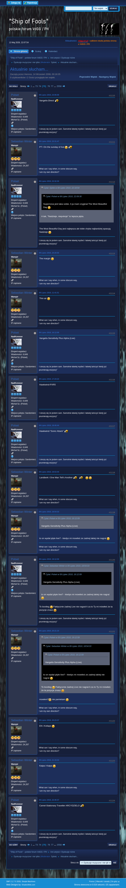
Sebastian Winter (21, 141)
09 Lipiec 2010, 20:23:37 (49, 720)
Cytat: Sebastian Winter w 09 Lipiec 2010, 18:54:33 (66, 566)
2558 (59, 86)
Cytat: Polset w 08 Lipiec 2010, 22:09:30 (64, 196)
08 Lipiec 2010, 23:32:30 (49, 181)
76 (48, 86)
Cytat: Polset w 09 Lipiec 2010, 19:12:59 (62, 638)
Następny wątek (107, 77)
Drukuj (112, 86)
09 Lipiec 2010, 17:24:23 (49, 379)
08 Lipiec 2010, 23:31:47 (49, 141)
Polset (15, 95)
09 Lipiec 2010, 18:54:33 (49, 512)
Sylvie (53, 62)
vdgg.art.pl (83, 41)
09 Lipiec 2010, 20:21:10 (49, 631)
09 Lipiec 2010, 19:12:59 (49, 559)
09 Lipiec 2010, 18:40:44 (49, 425)
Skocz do (75, 862)
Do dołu (13, 86)
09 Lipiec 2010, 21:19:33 (49, 760)
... (34, 86)
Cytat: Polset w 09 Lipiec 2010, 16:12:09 (62, 518)
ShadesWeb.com (28, 885)
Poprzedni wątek (88, 77)
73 (36, 86)
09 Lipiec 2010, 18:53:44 (49, 472)
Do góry (13, 845)
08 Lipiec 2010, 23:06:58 (49, 95)
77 (52, 86)
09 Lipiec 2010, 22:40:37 (49, 800)
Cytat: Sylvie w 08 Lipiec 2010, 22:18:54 (61, 188)
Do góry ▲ (115, 881)
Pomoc (92, 881)
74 (40, 86)
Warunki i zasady (103, 881)
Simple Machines (28, 881)
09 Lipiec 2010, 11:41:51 (49, 293)
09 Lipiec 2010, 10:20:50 (49, 253)
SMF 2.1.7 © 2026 (13, 881)
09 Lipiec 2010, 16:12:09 (49, 332)
